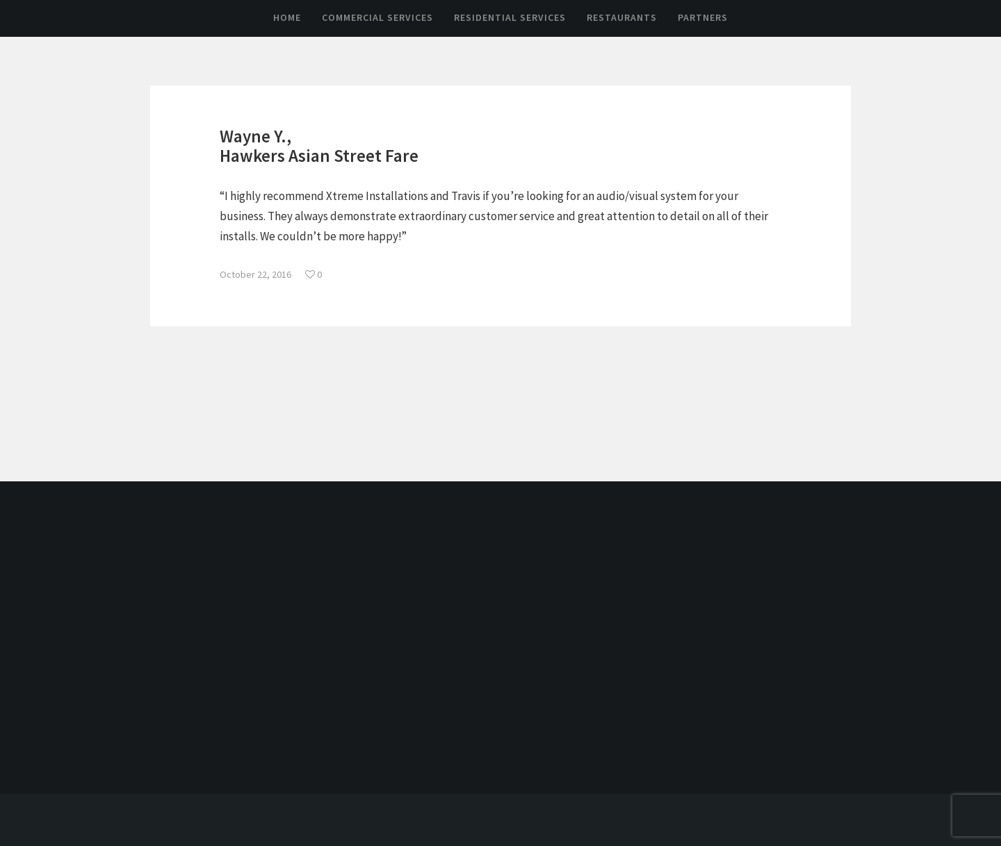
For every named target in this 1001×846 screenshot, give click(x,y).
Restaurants (622, 17)
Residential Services (510, 17)
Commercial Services (377, 17)
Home (287, 17)
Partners (703, 17)
